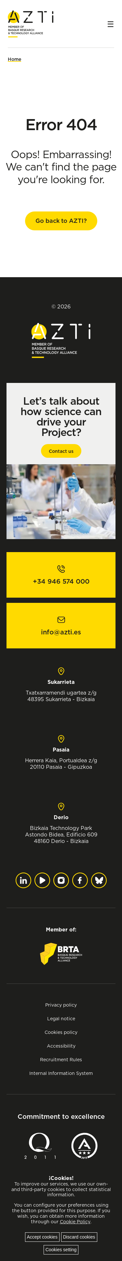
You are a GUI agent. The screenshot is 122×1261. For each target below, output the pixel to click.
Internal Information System (61, 1073)
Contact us (61, 451)
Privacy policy (61, 1005)
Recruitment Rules (61, 1059)
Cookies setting (61, 1249)
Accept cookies (42, 1237)
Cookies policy (61, 1032)
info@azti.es (61, 632)
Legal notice (61, 1018)
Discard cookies (79, 1237)
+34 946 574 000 (61, 581)
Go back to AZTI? (61, 220)
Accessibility (61, 1046)
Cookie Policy (75, 1221)
